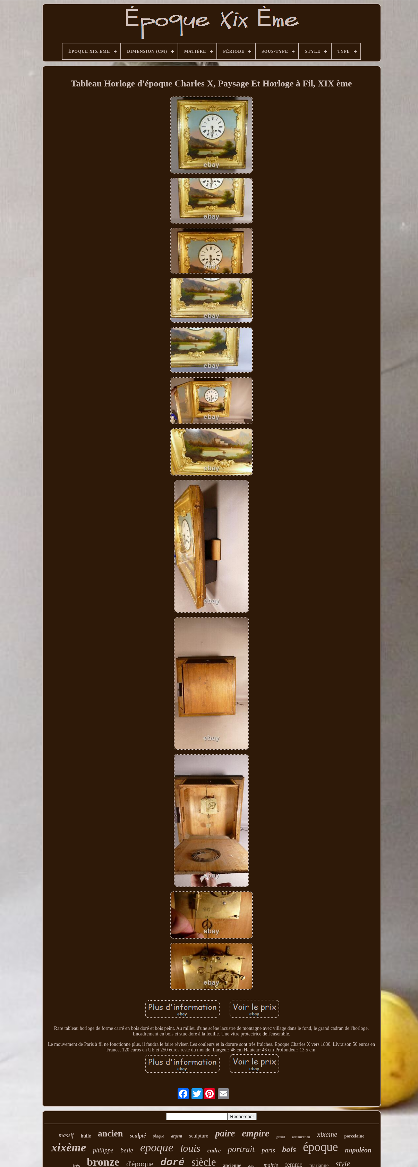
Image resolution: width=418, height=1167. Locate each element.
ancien (110, 1133)
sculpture (198, 1136)
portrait (241, 1149)
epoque (156, 1147)
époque (320, 1147)
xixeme (327, 1134)
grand (280, 1137)
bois (289, 1149)
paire (225, 1133)
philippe (103, 1150)
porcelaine (354, 1136)
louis (190, 1148)
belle (126, 1150)
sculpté (138, 1136)
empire (255, 1133)
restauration (301, 1137)
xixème (68, 1147)
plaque (158, 1136)
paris (268, 1150)
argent (176, 1136)
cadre (214, 1150)
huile (85, 1136)
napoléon (358, 1150)
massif (66, 1135)
